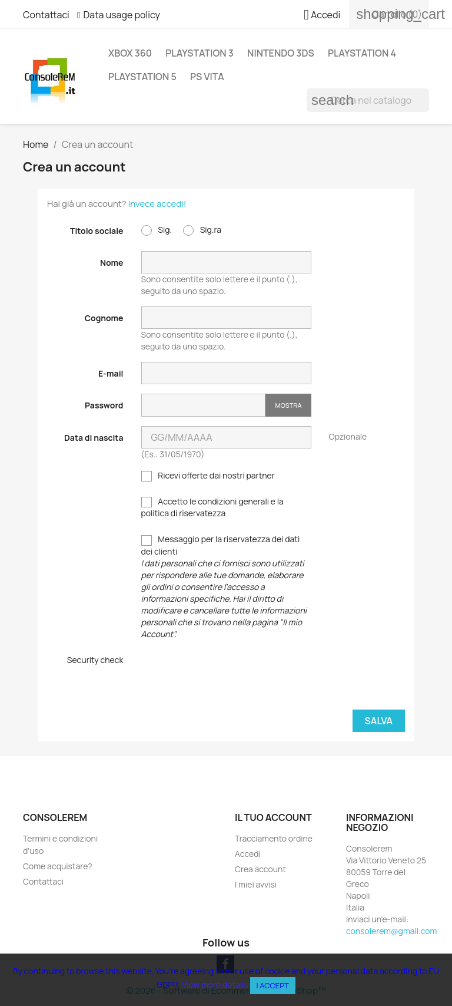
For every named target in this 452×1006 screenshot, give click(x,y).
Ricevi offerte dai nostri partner (208, 475)
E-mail (111, 373)
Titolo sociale (97, 230)
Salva (379, 720)
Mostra (288, 405)
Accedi (248, 853)
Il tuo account (273, 817)
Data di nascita (93, 437)
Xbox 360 (130, 53)
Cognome (104, 318)
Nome (112, 262)
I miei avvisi (256, 884)
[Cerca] (368, 100)
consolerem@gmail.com (391, 930)
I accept (273, 985)
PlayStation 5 (142, 76)
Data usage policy (122, 14)
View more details (215, 984)
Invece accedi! (157, 203)
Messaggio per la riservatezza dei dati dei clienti (224, 586)
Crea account (260, 869)
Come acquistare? (57, 866)
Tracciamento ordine (274, 838)
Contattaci (46, 14)
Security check (95, 659)
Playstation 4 (362, 53)
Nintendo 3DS (280, 53)
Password (104, 405)
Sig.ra (202, 230)
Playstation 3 (199, 53)
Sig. (156, 230)
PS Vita (207, 76)
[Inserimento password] (203, 405)
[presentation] (230, 677)
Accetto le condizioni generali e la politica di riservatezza (212, 507)
